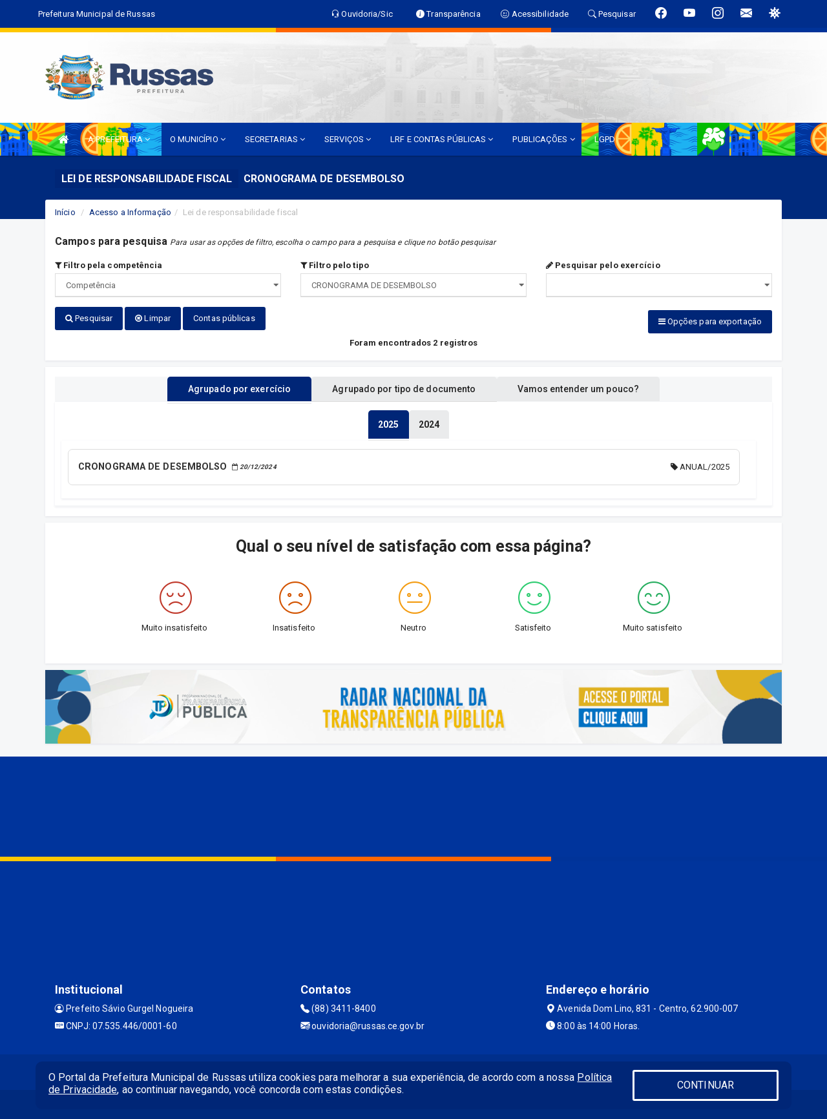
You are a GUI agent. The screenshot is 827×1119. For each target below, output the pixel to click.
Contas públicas (224, 318)
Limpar (153, 318)
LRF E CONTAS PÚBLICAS (441, 139)
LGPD (604, 139)
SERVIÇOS (347, 139)
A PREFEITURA (119, 139)
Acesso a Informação (130, 212)
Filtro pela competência (109, 265)
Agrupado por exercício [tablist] (226, 387)
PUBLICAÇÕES (543, 139)
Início (65, 212)
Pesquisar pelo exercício (603, 265)
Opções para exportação (710, 321)
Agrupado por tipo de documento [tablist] (404, 387)
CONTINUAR (705, 1085)
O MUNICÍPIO (197, 139)
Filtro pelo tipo (334, 265)
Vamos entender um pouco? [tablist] (590, 387)
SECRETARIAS (275, 139)
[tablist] (388, 422)
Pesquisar (88, 318)
